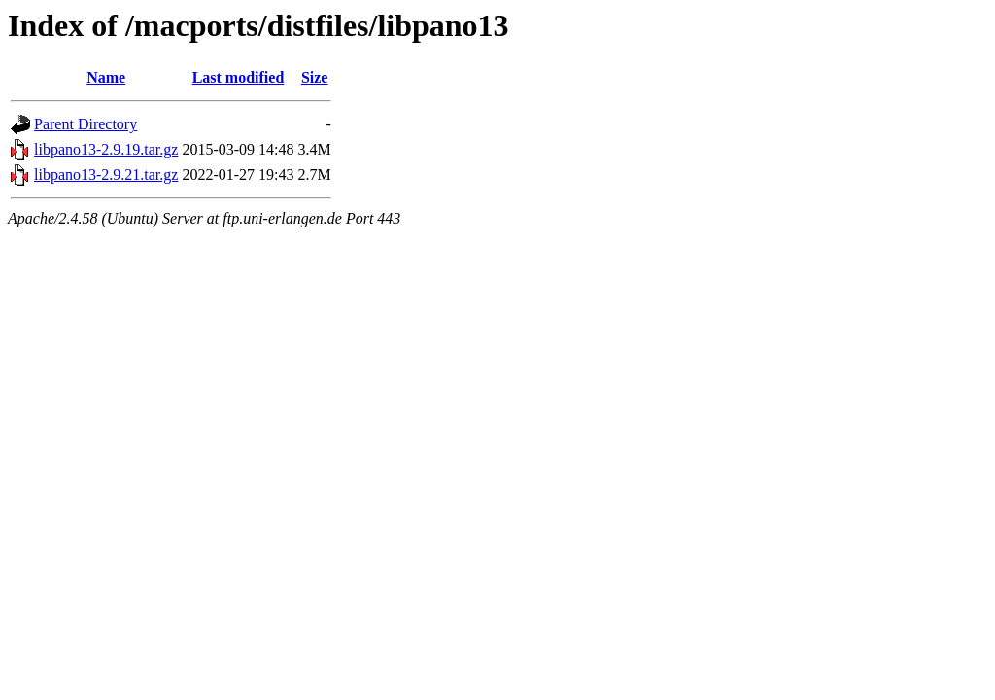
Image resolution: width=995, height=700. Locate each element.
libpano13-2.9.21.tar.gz (106, 174)
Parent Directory (85, 124)
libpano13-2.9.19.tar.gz (106, 149)
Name (105, 77)
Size (314, 77)
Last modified (238, 77)
